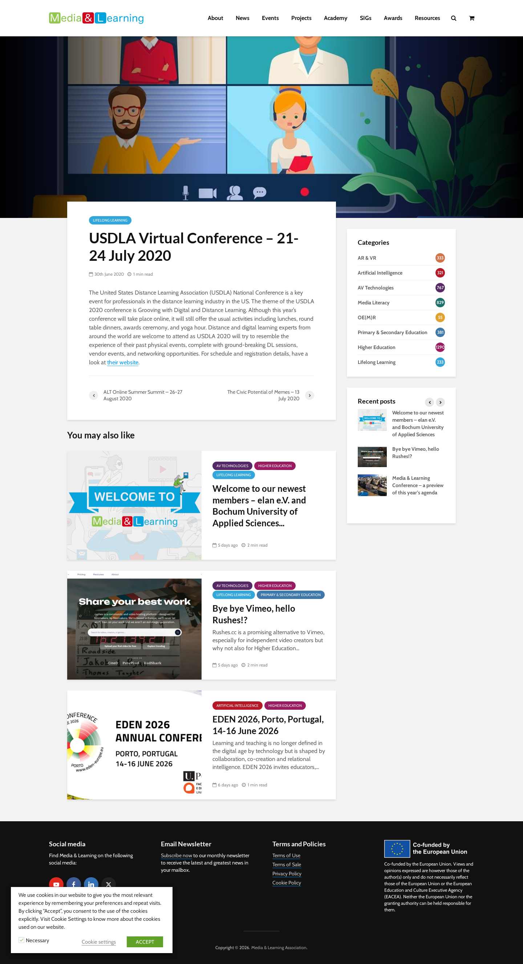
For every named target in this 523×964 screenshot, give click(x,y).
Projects (301, 18)
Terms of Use (286, 855)
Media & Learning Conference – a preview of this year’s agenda (417, 485)
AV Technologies (232, 465)
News (243, 18)
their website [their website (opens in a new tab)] (122, 362)
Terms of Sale (286, 864)
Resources (427, 18)
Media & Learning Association (279, 947)
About (215, 18)
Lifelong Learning (110, 220)
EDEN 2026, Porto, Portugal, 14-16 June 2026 (268, 725)
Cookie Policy (286, 882)
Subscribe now (176, 855)
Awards (393, 18)
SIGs (366, 18)
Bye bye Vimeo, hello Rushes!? (253, 614)
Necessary (37, 940)
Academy (336, 18)
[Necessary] (21, 940)
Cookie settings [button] (99, 942)
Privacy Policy (286, 873)
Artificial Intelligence (237, 705)
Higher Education (275, 465)
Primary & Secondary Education (291, 594)
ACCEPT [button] (145, 942)
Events (270, 18)
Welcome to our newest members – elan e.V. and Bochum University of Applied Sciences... (259, 505)
